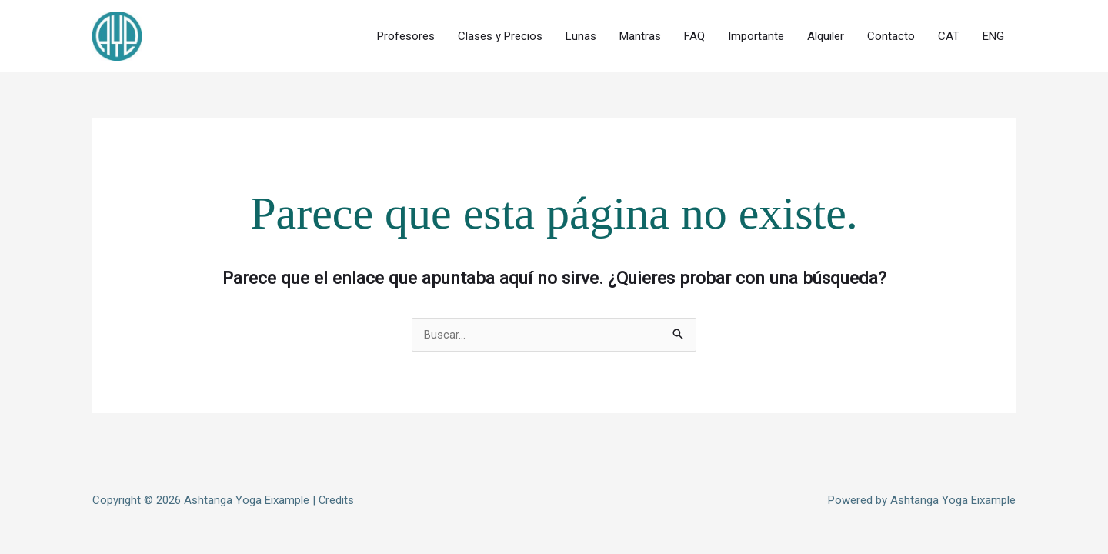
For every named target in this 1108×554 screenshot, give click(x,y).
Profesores (406, 33)
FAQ (694, 33)
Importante (756, 33)
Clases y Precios (500, 33)
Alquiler (825, 33)
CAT (948, 33)
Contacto (891, 33)
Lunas (581, 33)
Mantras (640, 33)
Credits (337, 492)
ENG (993, 33)
